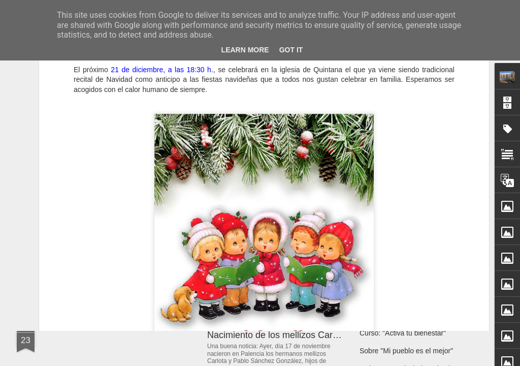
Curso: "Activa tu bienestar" (403, 333)
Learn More (245, 50)
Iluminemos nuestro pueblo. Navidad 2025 (426, 253)
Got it (291, 50)
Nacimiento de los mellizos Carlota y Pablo (293, 335)
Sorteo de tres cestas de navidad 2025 (420, 235)
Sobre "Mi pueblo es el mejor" (406, 351)
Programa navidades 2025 (401, 217)
